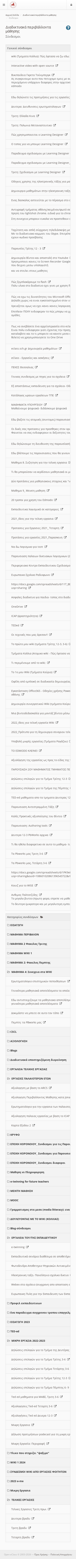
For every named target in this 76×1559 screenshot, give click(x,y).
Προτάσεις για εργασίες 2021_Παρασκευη (39, 537)
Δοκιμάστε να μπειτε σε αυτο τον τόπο (37, 1013)
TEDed (17, 625)
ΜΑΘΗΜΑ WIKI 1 (21, 953)
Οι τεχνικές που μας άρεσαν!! (31, 634)
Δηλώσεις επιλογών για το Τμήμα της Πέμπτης (42, 788)
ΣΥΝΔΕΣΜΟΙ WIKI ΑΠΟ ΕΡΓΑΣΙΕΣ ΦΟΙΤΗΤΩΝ (38, 1471)
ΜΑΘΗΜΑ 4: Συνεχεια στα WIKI (31, 972)
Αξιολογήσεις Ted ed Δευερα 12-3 (34, 1415)
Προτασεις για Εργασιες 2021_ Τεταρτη (37, 528)
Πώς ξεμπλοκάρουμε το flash (31, 282)
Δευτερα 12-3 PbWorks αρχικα (31, 835)
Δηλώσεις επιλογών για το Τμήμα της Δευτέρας (42, 1350)
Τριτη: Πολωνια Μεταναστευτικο (33, 125)
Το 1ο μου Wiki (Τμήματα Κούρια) (33, 672)
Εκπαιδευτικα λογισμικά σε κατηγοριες (37, 509)
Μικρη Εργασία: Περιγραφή (30, 1443)
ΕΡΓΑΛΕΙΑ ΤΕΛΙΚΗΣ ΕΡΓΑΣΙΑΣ (28, 1069)
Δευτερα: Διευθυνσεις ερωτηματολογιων (38, 106)
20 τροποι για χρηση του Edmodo (34, 500)
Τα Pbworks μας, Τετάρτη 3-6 (31, 863)
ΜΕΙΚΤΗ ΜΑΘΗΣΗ (21, 1191)
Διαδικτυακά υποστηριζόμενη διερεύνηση (38, 1060)
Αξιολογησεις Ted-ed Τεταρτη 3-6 (34, 1406)
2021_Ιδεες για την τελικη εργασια (34, 518)
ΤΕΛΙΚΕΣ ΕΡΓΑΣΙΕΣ (22, 1500)
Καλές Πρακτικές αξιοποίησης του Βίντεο (38, 816)
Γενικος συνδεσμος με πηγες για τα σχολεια (40, 376)
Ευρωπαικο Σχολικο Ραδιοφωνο (32, 575)
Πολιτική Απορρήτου (61, 1554)
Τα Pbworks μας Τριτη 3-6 (29, 853)
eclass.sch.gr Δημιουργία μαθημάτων (36, 348)
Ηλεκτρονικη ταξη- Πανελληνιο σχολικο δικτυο (42, 1275)
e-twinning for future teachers (29, 1181)
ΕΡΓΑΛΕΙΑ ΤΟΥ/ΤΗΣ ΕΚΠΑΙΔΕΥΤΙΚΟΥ (34, 1237)
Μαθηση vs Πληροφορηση (27, 1172)
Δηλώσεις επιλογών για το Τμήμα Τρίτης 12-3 (41, 779)
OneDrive (19, 606)
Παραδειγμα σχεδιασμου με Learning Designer (42, 153)
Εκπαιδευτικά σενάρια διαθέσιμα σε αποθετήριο (43, 1256)
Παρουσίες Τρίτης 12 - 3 (28, 248)
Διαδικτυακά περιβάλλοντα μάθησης (40, 15)
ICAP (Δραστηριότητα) (26, 616)
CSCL (13, 1031)
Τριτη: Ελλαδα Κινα (25, 116)
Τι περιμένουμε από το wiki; (30, 662)
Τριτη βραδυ (21, 1528)
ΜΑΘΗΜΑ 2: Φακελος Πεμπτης (30, 962)
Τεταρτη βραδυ (22, 1537)
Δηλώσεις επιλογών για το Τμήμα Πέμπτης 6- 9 (42, 1387)
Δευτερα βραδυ (22, 1518)
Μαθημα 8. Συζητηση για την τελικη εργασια (41, 462)
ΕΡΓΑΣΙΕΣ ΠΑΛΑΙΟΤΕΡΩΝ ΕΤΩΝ (31, 1078)
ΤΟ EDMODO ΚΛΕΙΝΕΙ (26, 750)
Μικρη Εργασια (22, 1425)
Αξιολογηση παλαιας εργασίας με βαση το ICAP (42, 1116)
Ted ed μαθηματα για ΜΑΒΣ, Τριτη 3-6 (37, 1397)
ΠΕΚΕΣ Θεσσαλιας (24, 367)
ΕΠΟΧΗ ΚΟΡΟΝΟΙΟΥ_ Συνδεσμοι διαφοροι (37, 1163)
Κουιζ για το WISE (24, 885)
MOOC (14, 1200)
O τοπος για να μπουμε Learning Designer (39, 144)
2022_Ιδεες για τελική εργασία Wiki (34, 722)
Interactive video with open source (34, 65)
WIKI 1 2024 (17, 1462)
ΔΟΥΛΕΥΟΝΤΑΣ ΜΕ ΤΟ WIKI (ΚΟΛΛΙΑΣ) (34, 1219)
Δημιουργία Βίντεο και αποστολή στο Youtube (41, 258)
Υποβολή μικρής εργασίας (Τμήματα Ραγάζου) (41, 741)
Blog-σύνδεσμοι (20, 1228)
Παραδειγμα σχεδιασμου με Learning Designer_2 (43, 162)
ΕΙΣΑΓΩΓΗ (16, 925)
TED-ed (14, 1331)
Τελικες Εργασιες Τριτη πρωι (30, 1509)
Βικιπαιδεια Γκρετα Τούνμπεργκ (32, 75)
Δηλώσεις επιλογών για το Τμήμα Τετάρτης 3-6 (42, 1368)
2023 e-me (16, 1481)
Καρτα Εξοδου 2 (23, 1125)
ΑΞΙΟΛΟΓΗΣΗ (18, 1041)
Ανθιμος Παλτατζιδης (26, 895)
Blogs (13, 1050)
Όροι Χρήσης (41, 1554)
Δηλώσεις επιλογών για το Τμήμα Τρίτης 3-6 (40, 1359)
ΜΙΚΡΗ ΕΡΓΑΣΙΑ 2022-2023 (28, 1340)
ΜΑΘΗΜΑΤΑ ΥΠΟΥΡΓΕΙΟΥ (29, 404)
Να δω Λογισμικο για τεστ (29, 546)
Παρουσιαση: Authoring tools (31, 825)
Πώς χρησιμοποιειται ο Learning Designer (39, 134)
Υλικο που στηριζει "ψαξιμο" (29, 1453)
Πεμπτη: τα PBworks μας (28, 1022)
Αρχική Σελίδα (12, 15)
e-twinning (20, 1247)
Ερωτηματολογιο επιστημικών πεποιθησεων (40, 981)
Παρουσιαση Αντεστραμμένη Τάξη (34, 807)
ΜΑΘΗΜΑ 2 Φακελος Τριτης (28, 944)
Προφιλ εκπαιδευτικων (26, 1303)
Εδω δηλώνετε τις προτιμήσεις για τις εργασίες (42, 97)
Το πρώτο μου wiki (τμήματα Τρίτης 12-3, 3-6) (41, 644)
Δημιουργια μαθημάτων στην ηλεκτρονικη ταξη (42, 191)
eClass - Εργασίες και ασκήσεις (32, 358)
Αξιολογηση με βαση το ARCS (31, 1088)
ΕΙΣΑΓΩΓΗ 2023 (20, 1322)
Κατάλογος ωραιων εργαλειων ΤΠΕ (34, 395)
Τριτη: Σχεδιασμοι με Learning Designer (38, 172)
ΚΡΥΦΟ (15, 1134)
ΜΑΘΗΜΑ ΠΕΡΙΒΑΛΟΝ (24, 934)
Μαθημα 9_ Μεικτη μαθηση (30, 490)
